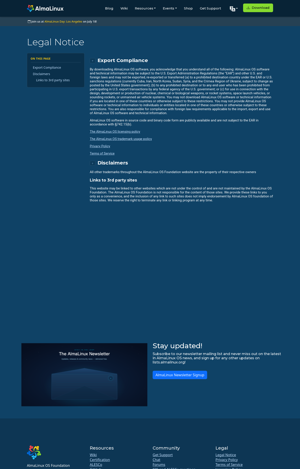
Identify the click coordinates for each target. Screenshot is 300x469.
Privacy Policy (100, 146)
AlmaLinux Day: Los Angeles (63, 21)
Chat (156, 459)
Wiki (124, 8)
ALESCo (96, 464)
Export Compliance (47, 67)
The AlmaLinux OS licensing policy (115, 132)
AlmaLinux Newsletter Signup (180, 375)
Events (168, 8)
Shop (188, 8)
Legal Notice (226, 454)
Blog (109, 8)
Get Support (210, 8)
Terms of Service (102, 153)
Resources (144, 8)
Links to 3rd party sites (53, 80)
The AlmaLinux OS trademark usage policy (121, 139)
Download (258, 8)
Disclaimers (41, 74)
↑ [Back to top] (93, 61)
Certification (100, 459)
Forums (159, 464)
